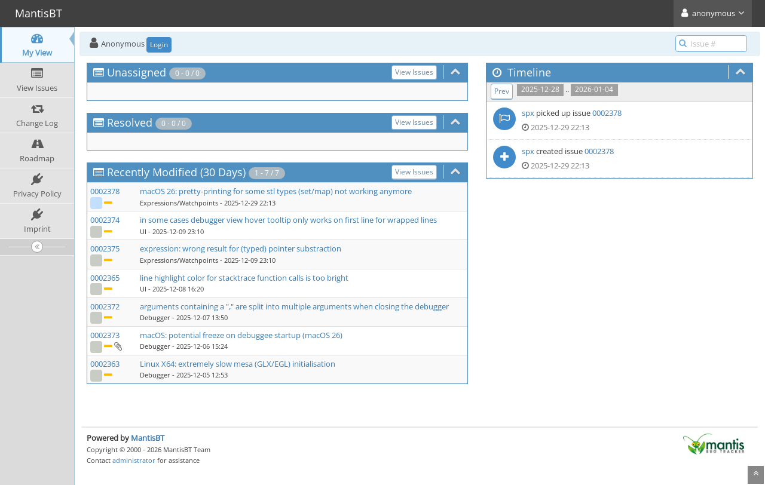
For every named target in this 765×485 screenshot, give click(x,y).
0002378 (105, 191)
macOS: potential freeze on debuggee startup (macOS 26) (241, 335)
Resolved (129, 122)
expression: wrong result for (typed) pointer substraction (240, 248)
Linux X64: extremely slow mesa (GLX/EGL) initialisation (237, 363)
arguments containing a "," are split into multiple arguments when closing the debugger (294, 306)
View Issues (414, 72)
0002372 (105, 306)
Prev (501, 91)
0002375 (105, 248)
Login (159, 44)
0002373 (105, 335)
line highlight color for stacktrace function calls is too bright (244, 277)
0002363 (105, 363)
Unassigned (136, 72)
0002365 (105, 277)
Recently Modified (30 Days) (176, 172)
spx (528, 113)
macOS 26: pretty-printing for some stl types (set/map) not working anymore (276, 191)
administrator (133, 460)
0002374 (105, 219)
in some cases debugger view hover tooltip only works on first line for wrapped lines (288, 219)
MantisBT (147, 437)
